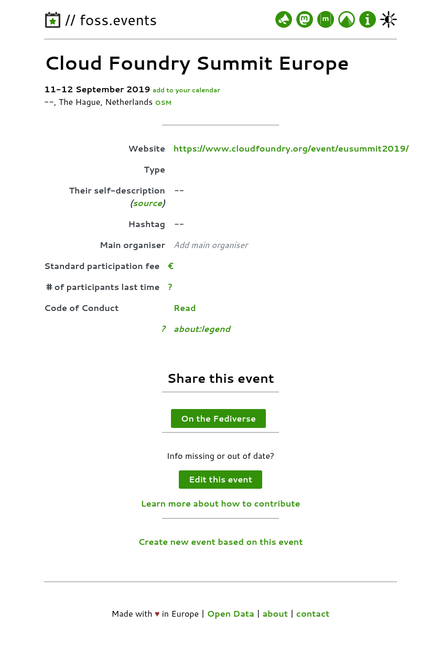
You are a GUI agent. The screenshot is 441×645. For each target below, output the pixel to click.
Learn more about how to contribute (220, 503)
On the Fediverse (218, 418)
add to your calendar (186, 89)
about (275, 613)
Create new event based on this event (220, 541)
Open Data (230, 613)
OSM (163, 102)
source (147, 203)
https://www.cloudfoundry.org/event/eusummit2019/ (291, 148)
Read (185, 308)
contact (313, 613)
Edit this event (220, 479)
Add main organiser (211, 245)
